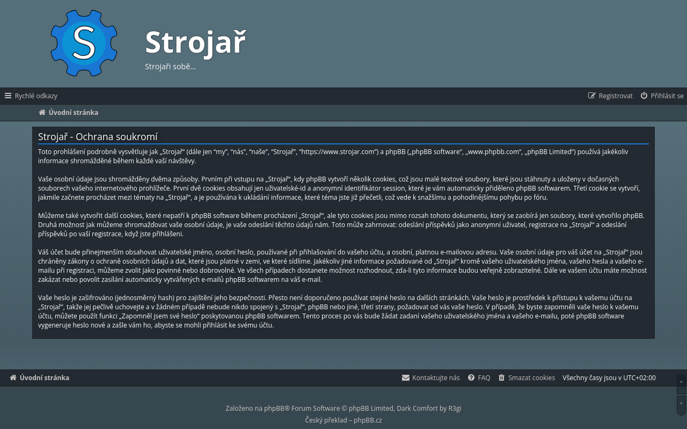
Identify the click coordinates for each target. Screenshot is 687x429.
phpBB (274, 408)
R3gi (455, 408)
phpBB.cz (368, 420)
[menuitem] (661, 96)
